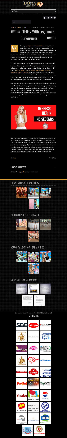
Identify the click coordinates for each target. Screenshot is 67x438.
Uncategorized (22, 27)
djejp (14, 158)
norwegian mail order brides (34, 46)
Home (12, 27)
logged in (22, 172)
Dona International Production (24, 313)
